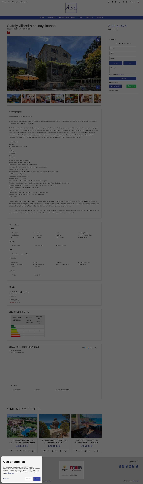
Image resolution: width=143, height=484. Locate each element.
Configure (6, 479)
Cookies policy (9, 473)
